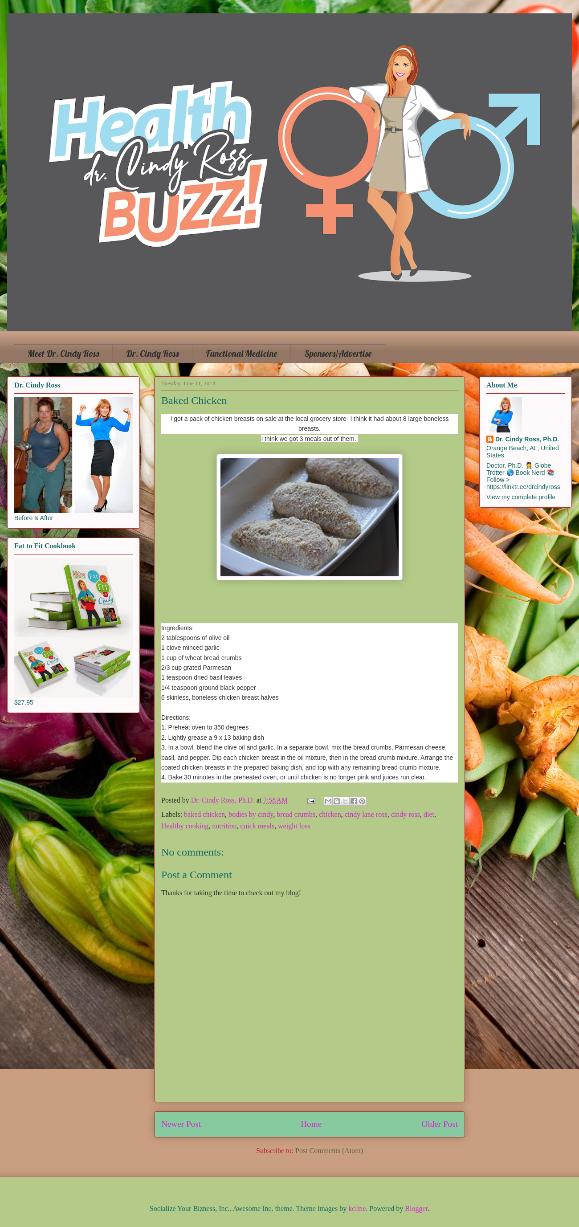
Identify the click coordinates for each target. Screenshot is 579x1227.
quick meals (257, 826)
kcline (357, 1208)
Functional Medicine (241, 353)
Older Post (439, 1124)
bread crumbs (296, 814)
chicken (330, 814)
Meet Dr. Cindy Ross (63, 353)
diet (429, 814)
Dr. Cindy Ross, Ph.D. (527, 439)
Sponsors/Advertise (337, 353)
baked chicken (204, 814)
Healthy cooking (184, 826)
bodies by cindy (250, 814)
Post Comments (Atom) (329, 1150)
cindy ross (405, 814)
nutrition (224, 826)
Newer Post (181, 1124)
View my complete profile (520, 497)
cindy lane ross (366, 814)
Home (311, 1124)
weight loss (294, 826)
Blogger (416, 1208)
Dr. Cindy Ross (152, 353)
